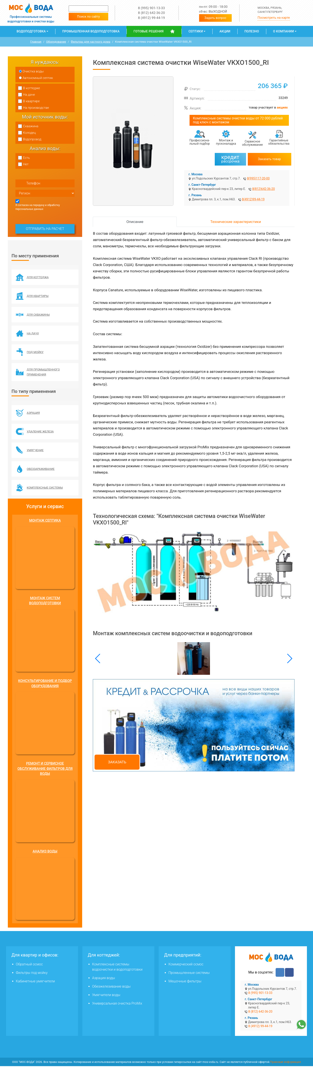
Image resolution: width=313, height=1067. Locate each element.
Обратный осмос (29, 965)
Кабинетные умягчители (35, 982)
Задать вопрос (215, 18)
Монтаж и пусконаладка (226, 142)
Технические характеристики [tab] (235, 221)
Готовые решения (149, 31)
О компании (283, 31)
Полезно (251, 31)
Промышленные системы (189, 974)
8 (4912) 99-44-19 (151, 18)
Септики (195, 31)
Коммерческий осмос (185, 965)
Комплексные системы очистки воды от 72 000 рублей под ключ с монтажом (238, 120)
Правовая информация (285, 1062)
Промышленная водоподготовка (91, 31)
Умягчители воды (106, 996)
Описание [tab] (134, 221)
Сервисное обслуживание (252, 143)
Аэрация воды (103, 979)
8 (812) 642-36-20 (151, 13)
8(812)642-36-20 (263, 189)
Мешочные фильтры (184, 982)
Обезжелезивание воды (111, 987)
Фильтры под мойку (32, 974)
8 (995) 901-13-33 (151, 8)
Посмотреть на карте (274, 18)
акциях (282, 107)
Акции (225, 31)
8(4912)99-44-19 (253, 199)
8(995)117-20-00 (258, 178)
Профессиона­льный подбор (199, 142)
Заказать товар (269, 159)
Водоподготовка (31, 31)
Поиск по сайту (88, 16)
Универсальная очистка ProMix (117, 1004)
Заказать (117, 762)
